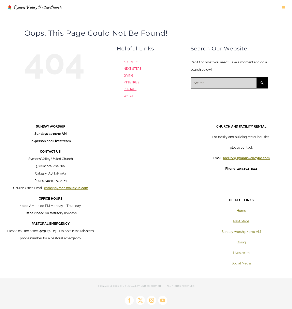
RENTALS (130, 89)
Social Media (241, 263)
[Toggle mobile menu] (284, 7)
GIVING (128, 75)
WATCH (129, 96)
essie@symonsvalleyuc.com (66, 188)
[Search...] (224, 82)
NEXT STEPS (132, 68)
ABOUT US (131, 62)
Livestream (241, 253)
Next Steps (241, 221)
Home (241, 211)
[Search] (262, 82)
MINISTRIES (131, 82)
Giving (241, 242)
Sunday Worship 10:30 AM (241, 232)
